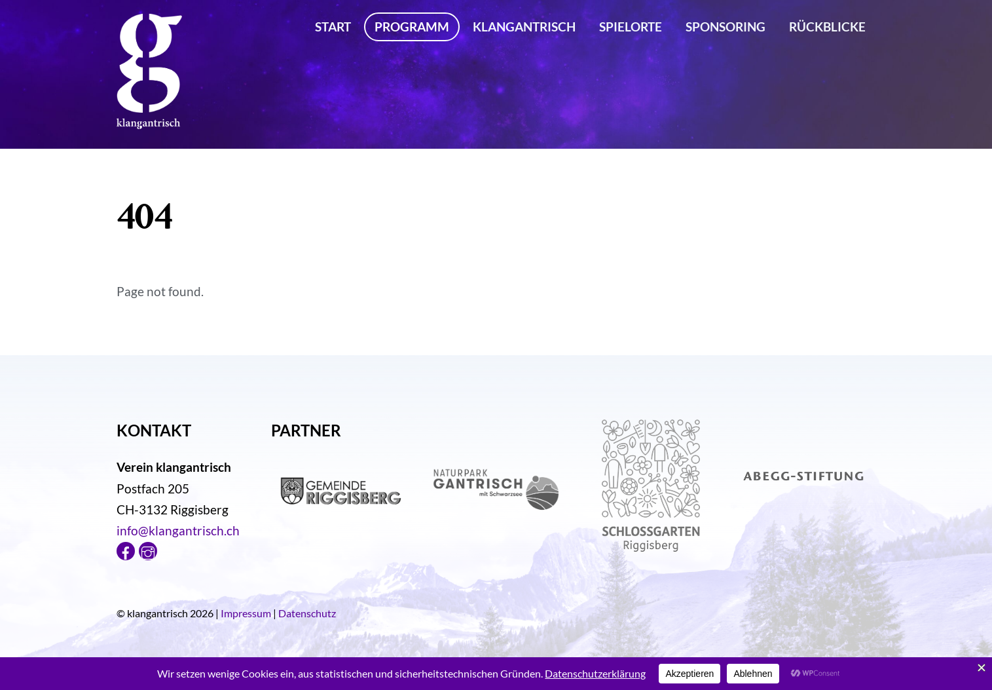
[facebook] (126, 548)
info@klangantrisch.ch (178, 530)
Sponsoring (725, 26)
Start (333, 26)
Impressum (246, 613)
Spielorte (630, 26)
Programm (412, 26)
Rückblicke (827, 26)
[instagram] (148, 548)
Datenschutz (307, 613)
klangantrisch (524, 26)
